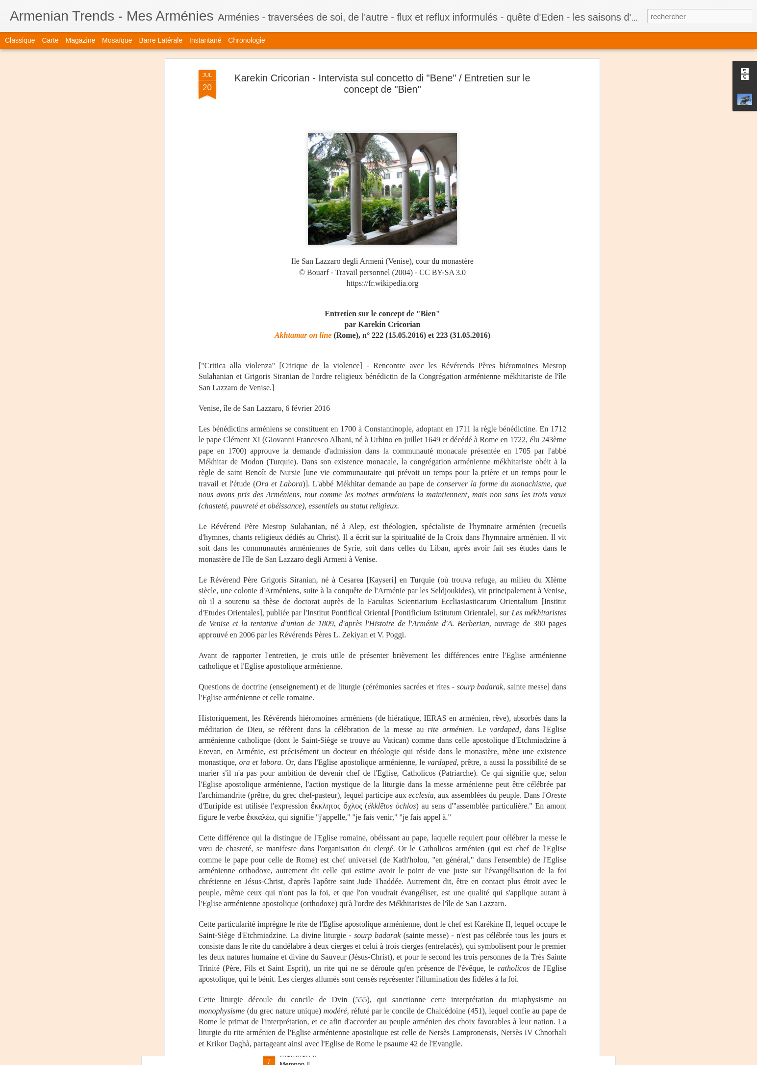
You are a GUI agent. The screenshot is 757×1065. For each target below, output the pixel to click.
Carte (50, 40)
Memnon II (298, 1054)
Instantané (205, 40)
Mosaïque (117, 40)
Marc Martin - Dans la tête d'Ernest (340, 831)
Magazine (81, 40)
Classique (20, 40)
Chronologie (246, 40)
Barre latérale (160, 40)
